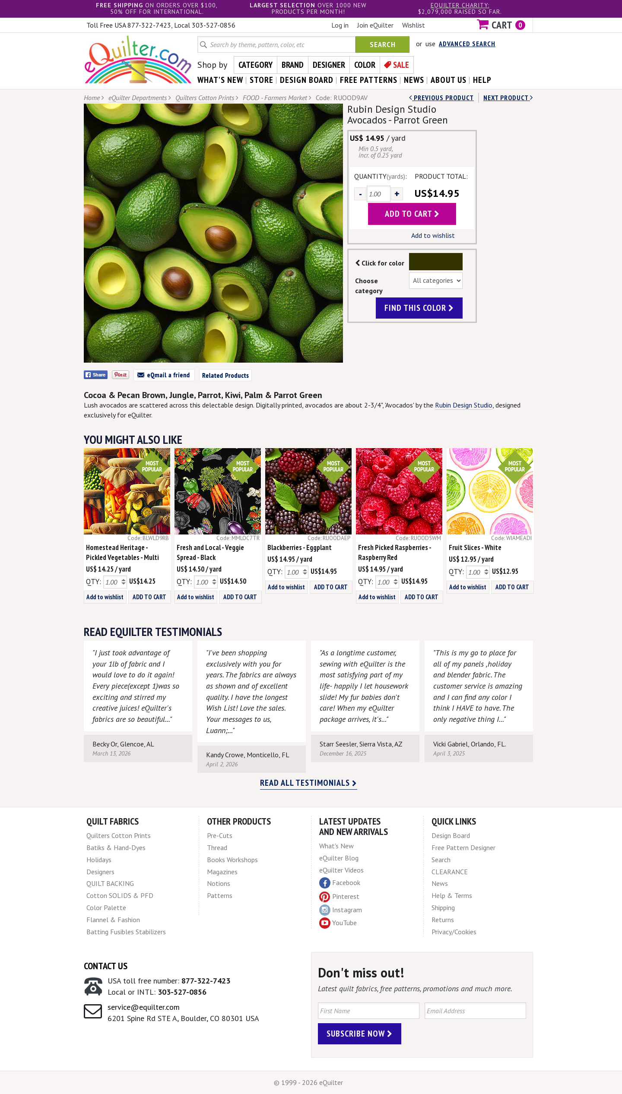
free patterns (368, 80)
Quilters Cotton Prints (204, 97)
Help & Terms (452, 895)
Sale (401, 64)
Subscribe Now (360, 1033)
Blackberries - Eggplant (299, 547)
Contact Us (105, 966)
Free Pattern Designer (463, 847)
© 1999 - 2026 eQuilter (308, 1082)
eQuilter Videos (341, 870)
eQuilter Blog (339, 858)
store (261, 80)
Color (364, 64)
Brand (293, 64)
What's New (336, 845)
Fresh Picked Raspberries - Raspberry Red (394, 552)
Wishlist (413, 25)
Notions (218, 883)
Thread (217, 847)
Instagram (340, 910)
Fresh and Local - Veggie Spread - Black (210, 552)
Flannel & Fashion (113, 919)
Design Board (451, 835)
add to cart (412, 213)
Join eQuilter (375, 25)
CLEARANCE (450, 871)
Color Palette (106, 907)
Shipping (443, 907)
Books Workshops (232, 859)
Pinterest (339, 896)
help (482, 80)
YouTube (338, 923)
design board (306, 80)
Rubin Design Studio (463, 405)
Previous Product (441, 97)
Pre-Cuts (219, 835)
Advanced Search (467, 43)
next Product (508, 97)
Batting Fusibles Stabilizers (126, 931)
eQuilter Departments (137, 97)
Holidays (98, 859)
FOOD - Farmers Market (275, 97)
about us (448, 80)
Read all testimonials (308, 782)
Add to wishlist (433, 235)
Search (383, 44)
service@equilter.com (144, 1007)
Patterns (219, 895)
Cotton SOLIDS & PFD (119, 895)
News (440, 883)
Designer (329, 64)
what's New (220, 80)
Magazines (222, 871)
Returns (443, 919)
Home (92, 97)
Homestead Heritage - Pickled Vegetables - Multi (122, 552)
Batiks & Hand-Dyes (116, 847)
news (414, 80)
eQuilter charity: (460, 5)
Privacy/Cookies (454, 931)
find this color (419, 307)
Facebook (339, 882)
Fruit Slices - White (475, 547)
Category (255, 64)
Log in (340, 25)
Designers (100, 871)
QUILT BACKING (110, 883)
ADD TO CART (149, 597)
